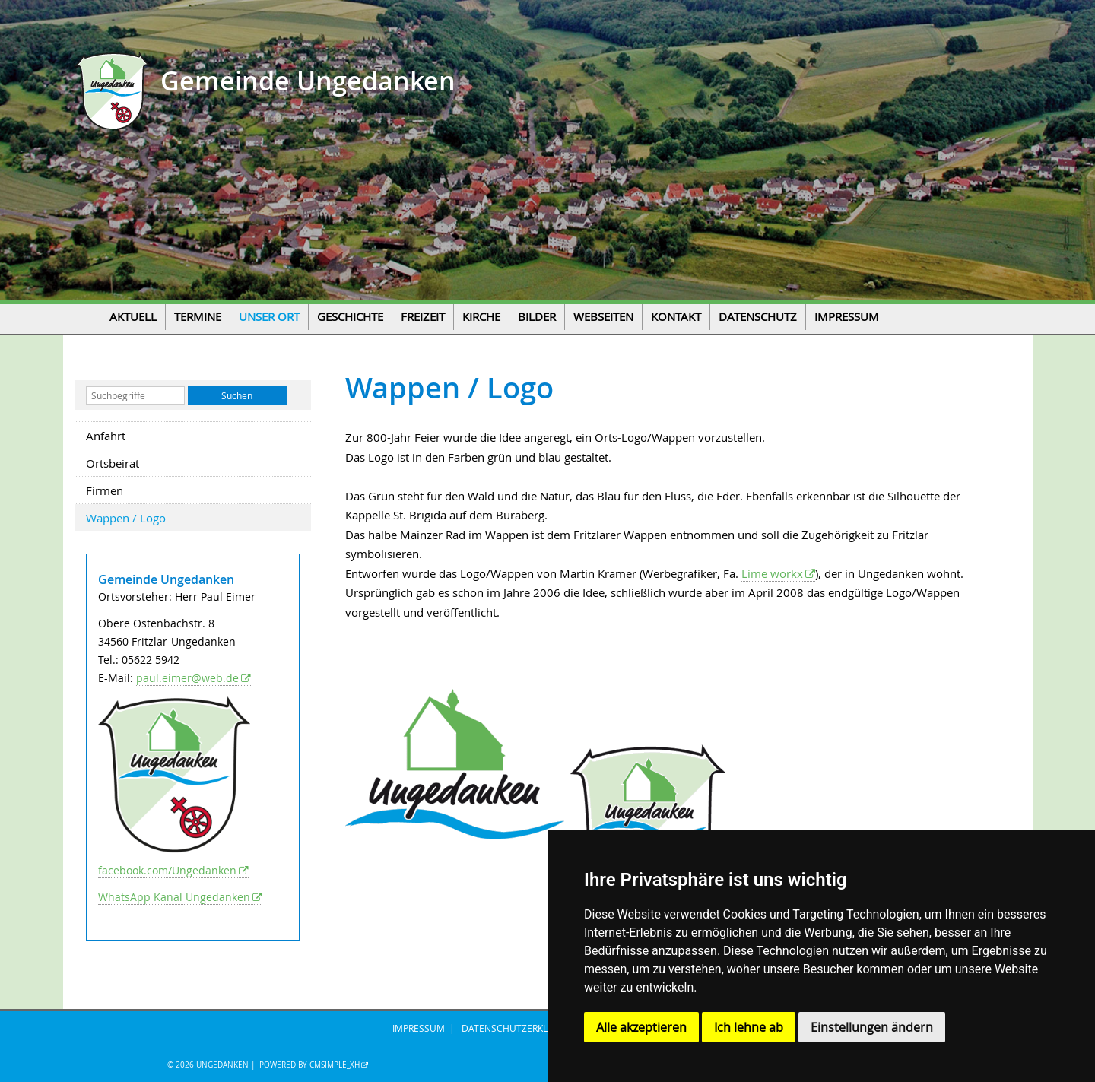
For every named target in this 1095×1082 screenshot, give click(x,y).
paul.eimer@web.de (187, 678)
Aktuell (133, 316)
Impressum (846, 316)
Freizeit (423, 316)
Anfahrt (105, 435)
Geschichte (350, 316)
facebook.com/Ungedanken (167, 870)
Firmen (104, 490)
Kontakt (676, 316)
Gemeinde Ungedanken (304, 81)
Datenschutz (758, 316)
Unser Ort (269, 316)
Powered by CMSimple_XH (309, 1065)
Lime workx (772, 573)
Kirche (481, 316)
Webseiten (603, 316)
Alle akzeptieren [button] (641, 1027)
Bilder (537, 316)
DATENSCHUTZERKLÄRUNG (520, 1028)
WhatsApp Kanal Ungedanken (174, 897)
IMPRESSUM (418, 1028)
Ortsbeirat (112, 463)
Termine (197, 316)
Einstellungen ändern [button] (872, 1027)
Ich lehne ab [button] (748, 1027)
